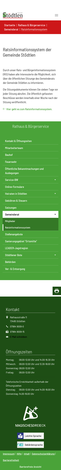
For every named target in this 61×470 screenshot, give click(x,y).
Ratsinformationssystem (17, 227)
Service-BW (11, 179)
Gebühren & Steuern (16, 200)
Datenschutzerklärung (43, 453)
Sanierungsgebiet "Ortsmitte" (21, 241)
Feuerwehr (11, 161)
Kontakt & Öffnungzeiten (18, 141)
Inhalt (27, 453)
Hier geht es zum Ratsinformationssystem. (29, 109)
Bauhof (9, 154)
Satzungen (10, 207)
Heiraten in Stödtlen (16, 193)
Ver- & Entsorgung (15, 269)
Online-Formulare (14, 186)
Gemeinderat (12, 214)
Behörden (10, 262)
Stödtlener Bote (13, 255)
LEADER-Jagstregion (16, 248)
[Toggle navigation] (56, 15)
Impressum (8, 453)
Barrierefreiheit (11, 460)
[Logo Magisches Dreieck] (30, 417)
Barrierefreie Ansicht (30, 466)
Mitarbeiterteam (14, 148)
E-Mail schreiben (18, 336)
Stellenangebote (14, 234)
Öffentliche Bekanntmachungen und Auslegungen (24, 171)
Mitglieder (10, 221)
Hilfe (19, 453)
